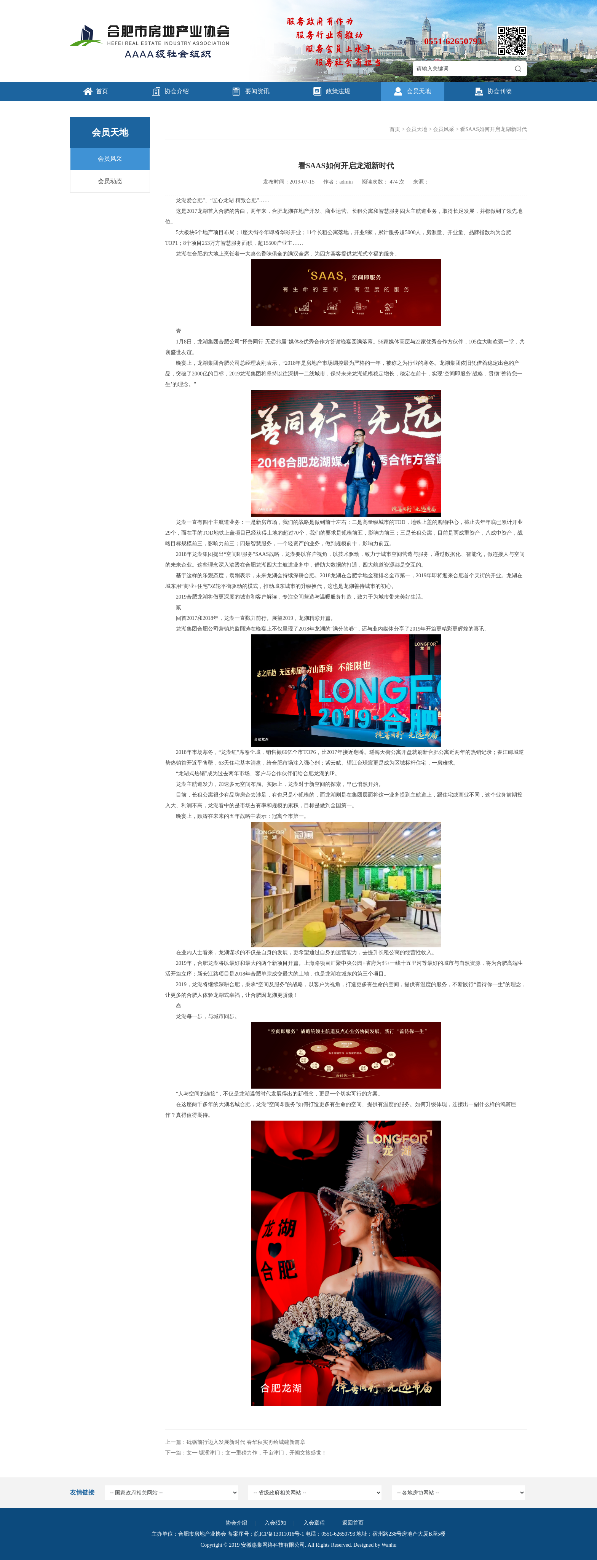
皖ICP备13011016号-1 (279, 1534)
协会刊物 (499, 91)
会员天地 (419, 91)
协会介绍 (176, 91)
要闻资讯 (257, 91)
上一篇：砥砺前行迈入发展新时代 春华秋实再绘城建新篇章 (235, 1442)
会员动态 (110, 181)
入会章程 (314, 1523)
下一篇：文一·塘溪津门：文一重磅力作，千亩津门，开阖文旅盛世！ (246, 1453)
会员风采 (110, 158)
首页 (102, 91)
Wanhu (389, 1545)
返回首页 (353, 1523)
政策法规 (338, 91)
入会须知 (275, 1523)
